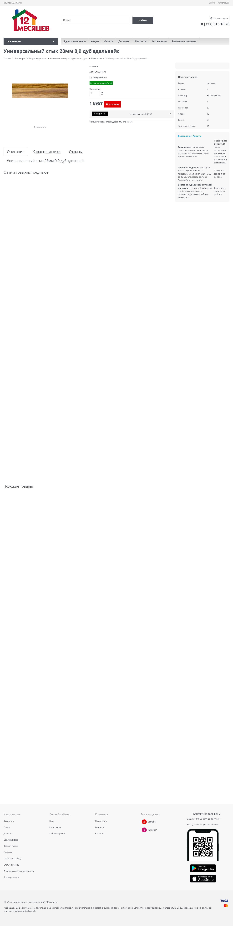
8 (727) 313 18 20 (194, 819)
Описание (15, 151)
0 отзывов (94, 66)
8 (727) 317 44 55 (195, 824)
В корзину (114, 104)
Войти (212, 2)
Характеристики (47, 151)
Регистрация (223, 2)
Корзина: (220, 18)
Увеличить (41, 127)
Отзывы (76, 151)
